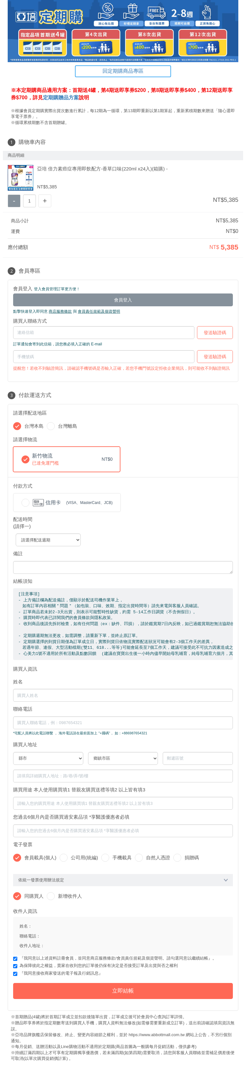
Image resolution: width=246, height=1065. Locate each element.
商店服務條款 (60, 311)
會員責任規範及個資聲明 (99, 311)
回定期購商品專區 (123, 71)
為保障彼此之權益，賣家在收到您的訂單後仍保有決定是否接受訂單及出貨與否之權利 (99, 965)
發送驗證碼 (215, 332)
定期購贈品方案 (61, 97)
